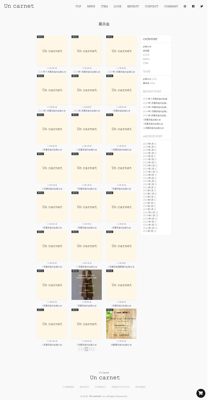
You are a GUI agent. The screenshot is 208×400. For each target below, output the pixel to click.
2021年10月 (148, 193)
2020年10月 (149, 215)
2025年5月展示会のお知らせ (156, 103)
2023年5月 (148, 159)
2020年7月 (148, 222)
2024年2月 (148, 153)
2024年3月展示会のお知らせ (156, 111)
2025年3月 (148, 150)
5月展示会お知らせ (152, 119)
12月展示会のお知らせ (153, 128)
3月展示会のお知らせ (153, 124)
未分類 (146, 50)
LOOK (117, 6)
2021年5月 (148, 206)
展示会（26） (149, 83)
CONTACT (151, 6)
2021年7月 (148, 203)
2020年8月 (148, 218)
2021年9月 (148, 197)
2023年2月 (148, 162)
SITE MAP (140, 387)
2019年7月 (148, 231)
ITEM (104, 6)
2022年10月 (149, 172)
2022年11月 (148, 168)
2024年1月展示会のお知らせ (156, 115)
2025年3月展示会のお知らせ (156, 107)
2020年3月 (148, 228)
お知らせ (147, 46)
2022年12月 (149, 165)
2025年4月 (148, 147)
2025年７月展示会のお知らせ (157, 99)
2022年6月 (148, 178)
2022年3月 (148, 184)
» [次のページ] (93, 349)
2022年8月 (148, 175)
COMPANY (171, 6)
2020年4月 (148, 225)
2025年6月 (148, 143)
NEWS (91, 6)
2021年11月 (148, 190)
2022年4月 (148, 181)
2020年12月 (149, 212)
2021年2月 (148, 209)
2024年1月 (148, 156)
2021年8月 (148, 200)
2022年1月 (148, 187)
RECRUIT (133, 6)
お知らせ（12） (150, 79)
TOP (78, 6)
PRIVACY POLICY (121, 387)
